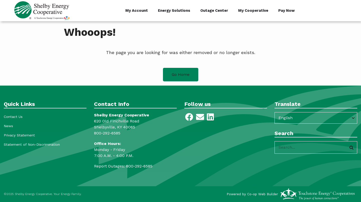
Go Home (181, 74)
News (8, 126)
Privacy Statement (19, 135)
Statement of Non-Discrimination (32, 144)
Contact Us (13, 117)
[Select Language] (316, 118)
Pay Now (286, 10)
